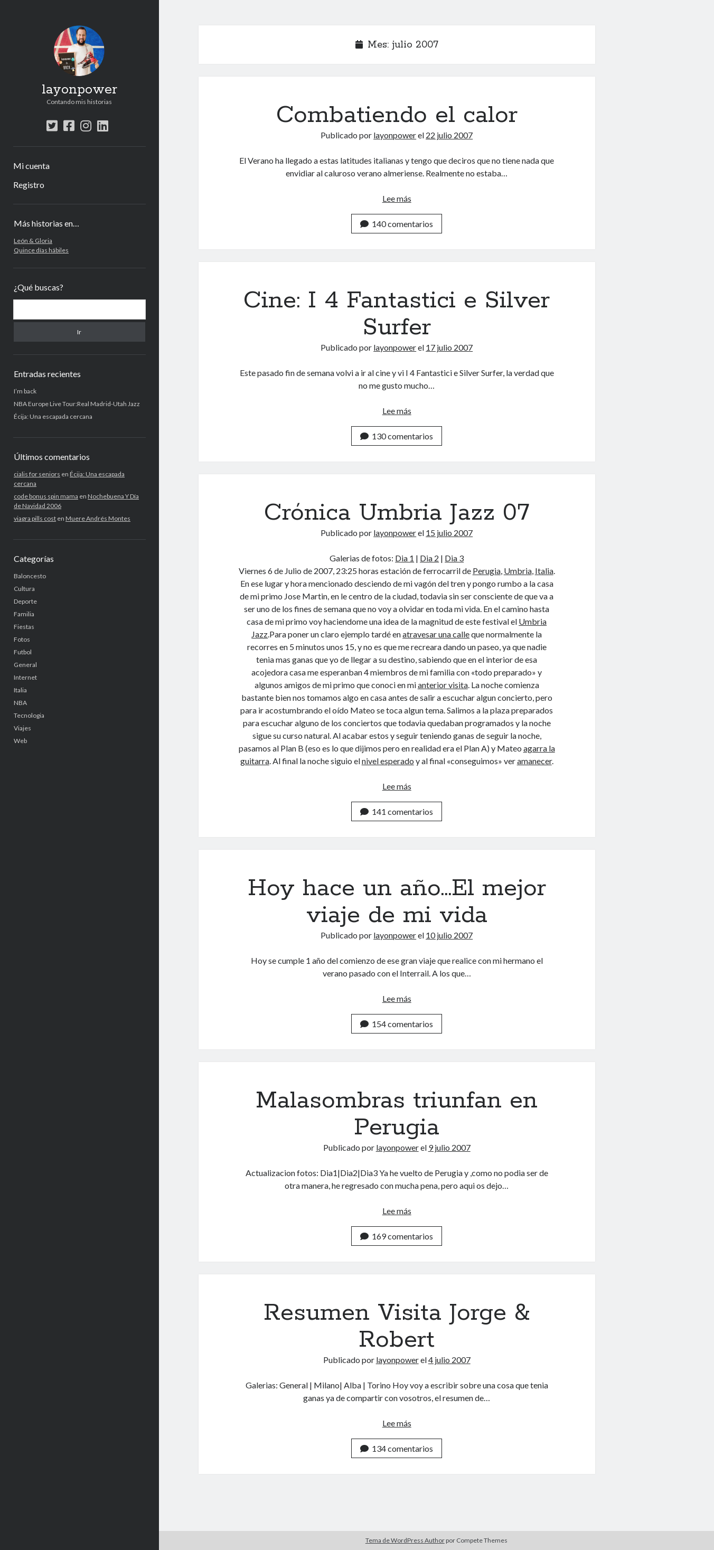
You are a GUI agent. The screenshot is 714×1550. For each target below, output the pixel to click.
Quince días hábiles (41, 250)
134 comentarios (396, 1448)
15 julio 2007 (449, 533)
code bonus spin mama (46, 496)
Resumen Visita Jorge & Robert (397, 1326)
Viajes (22, 728)
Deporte (25, 601)
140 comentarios (396, 224)
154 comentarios (396, 1024)
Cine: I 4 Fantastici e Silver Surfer (396, 314)
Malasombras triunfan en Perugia (397, 1114)
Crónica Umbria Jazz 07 (396, 512)
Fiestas (24, 627)
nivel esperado (388, 761)
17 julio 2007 (449, 347)
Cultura (24, 589)
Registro (28, 185)
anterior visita (443, 685)
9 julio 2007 (449, 1147)
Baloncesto (30, 576)
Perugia (487, 571)
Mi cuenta (31, 166)
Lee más (396, 198)
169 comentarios (396, 1236)
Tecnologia (29, 715)
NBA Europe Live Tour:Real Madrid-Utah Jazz (77, 404)
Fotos (22, 639)
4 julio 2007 (449, 1360)
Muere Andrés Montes (97, 518)
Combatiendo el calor (397, 115)
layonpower (79, 89)
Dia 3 (454, 558)
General (25, 665)
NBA (20, 703)
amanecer (534, 761)
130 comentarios (396, 436)
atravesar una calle (435, 634)
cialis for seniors (37, 474)
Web (20, 741)
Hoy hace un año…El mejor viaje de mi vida (397, 902)
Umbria (518, 571)
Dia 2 (429, 558)
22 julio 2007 (449, 135)
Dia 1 (404, 558)
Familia (24, 614)
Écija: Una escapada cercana (53, 416)
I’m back (25, 391)
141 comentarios (396, 811)
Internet (25, 677)
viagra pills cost (35, 518)
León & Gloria (33, 241)
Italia (20, 690)
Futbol (23, 652)
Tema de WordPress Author (405, 1540)
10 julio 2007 (449, 935)
